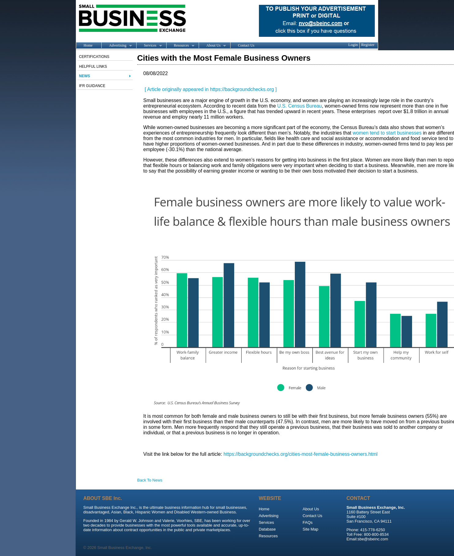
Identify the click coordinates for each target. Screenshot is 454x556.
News (84, 76)
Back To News (149, 480)
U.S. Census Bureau (299, 106)
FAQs (307, 522)
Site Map (310, 529)
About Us (212, 45)
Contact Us (246, 45)
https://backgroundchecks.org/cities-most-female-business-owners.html (300, 454)
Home (88, 45)
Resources (180, 45)
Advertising (116, 45)
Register (367, 44)
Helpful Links (93, 66)
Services (149, 45)
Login (353, 44)
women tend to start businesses (387, 132)
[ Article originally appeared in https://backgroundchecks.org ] (210, 89)
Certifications (94, 57)
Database (267, 529)
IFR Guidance (92, 86)
